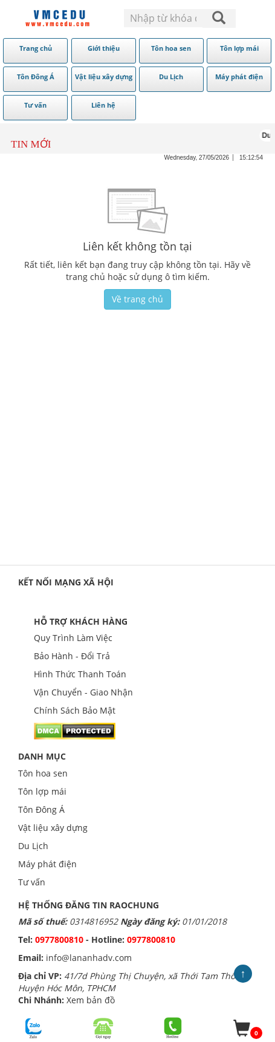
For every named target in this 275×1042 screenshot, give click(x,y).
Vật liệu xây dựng (53, 827)
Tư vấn (31, 882)
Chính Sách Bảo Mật (74, 710)
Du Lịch (33, 846)
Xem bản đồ (90, 1000)
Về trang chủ (137, 299)
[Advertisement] (134, 449)
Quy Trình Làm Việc (73, 637)
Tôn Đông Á (41, 809)
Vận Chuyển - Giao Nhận (83, 692)
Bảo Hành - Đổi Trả (72, 656)
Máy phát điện (47, 864)
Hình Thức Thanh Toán (80, 674)
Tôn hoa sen (43, 773)
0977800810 (59, 939)
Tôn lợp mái (42, 791)
